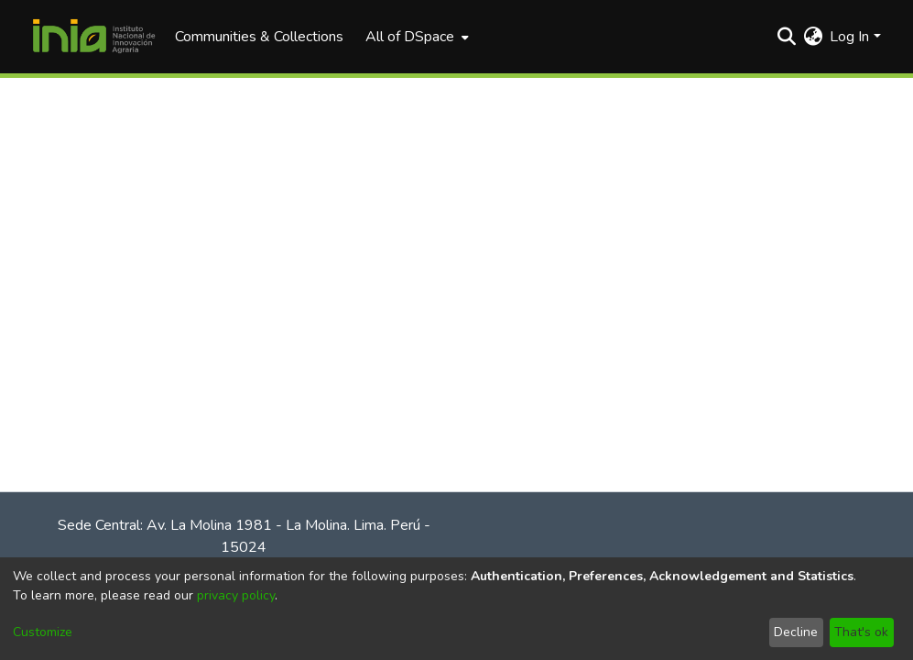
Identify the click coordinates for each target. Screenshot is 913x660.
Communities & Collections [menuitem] (259, 37)
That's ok (861, 632)
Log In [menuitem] (849, 37)
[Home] (94, 36)
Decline (796, 632)
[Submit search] (786, 37)
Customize (42, 632)
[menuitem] (415, 36)
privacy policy (236, 595)
